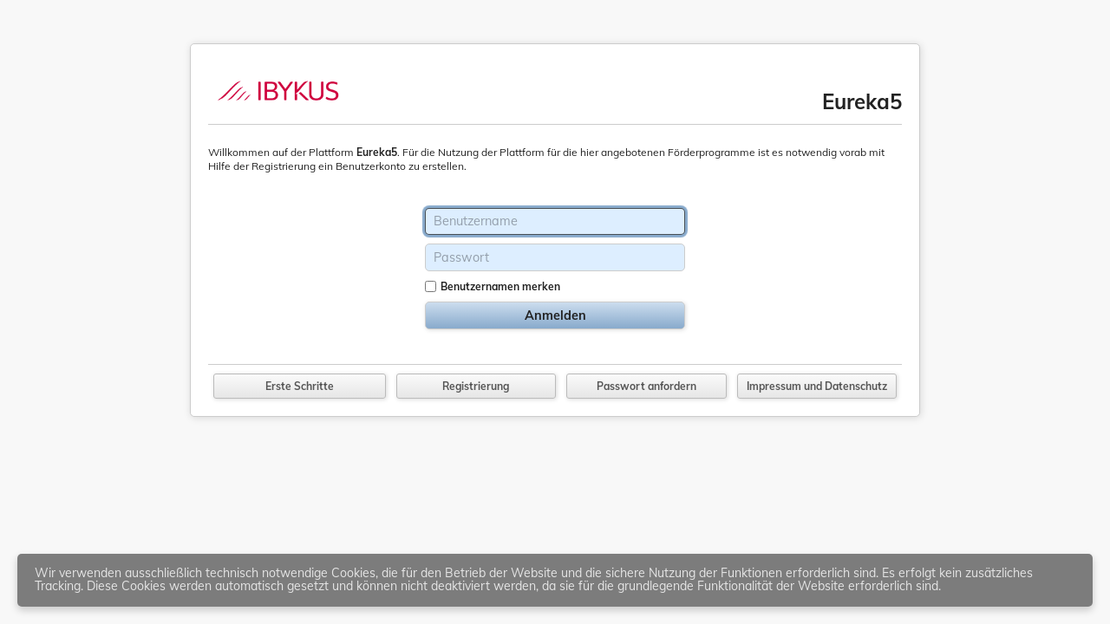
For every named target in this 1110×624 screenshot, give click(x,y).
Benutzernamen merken (500, 286)
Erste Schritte (299, 386)
